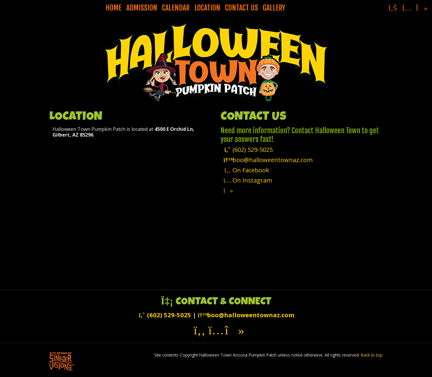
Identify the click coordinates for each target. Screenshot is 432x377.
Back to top (371, 355)
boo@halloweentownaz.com (268, 160)
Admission (141, 7)
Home (114, 7)
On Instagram (248, 180)
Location (207, 7)
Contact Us (241, 7)
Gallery (274, 7)
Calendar (176, 7)
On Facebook (246, 170)
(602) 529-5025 (248, 150)
